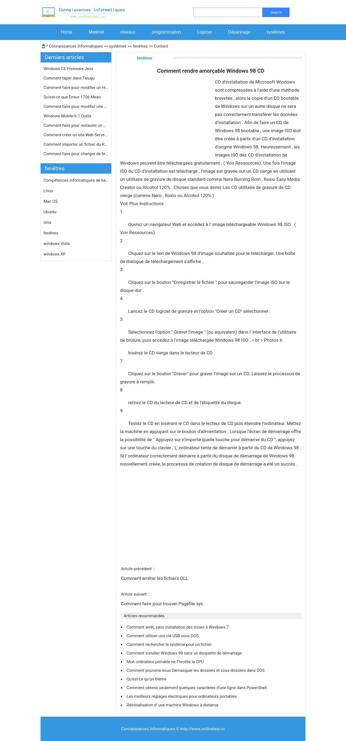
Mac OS (51, 201)
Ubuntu (50, 212)
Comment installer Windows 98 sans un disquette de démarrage (185, 653)
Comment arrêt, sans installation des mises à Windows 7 (178, 627)
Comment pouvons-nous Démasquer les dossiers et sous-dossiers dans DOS (196, 670)
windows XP (55, 254)
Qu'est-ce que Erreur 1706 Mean (73, 97)
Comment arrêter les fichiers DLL (155, 578)
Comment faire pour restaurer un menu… (76, 125)
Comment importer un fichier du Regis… (76, 144)
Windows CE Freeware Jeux (69, 68)
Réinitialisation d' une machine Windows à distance (173, 705)
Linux (48, 190)
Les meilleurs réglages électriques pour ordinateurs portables (182, 696)
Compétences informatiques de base (76, 180)
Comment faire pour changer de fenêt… (76, 153)
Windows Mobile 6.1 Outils (68, 116)
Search (276, 12)
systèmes (276, 32)
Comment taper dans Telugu (70, 78)
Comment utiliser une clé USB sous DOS (163, 635)
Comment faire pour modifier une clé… (76, 106)
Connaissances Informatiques (76, 46)
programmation (166, 32)
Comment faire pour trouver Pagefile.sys (162, 603)
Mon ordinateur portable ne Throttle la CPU (166, 661)
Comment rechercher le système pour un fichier (170, 644)
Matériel (96, 32)
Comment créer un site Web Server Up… (76, 134)
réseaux (128, 32)
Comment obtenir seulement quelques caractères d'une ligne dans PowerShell (197, 687)
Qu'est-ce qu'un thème (147, 679)
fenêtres (140, 46)
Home (66, 32)
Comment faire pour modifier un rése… (76, 87)
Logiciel (204, 32)
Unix (47, 222)
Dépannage (239, 32)
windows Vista (57, 243)
